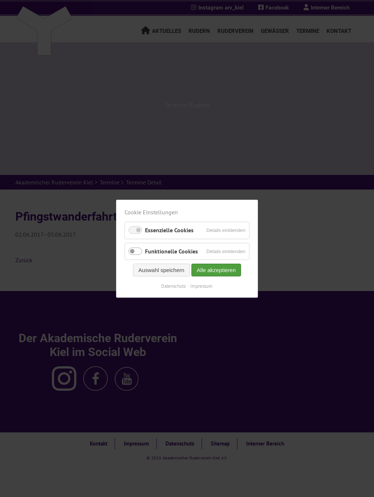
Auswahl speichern (161, 270)
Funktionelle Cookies (171, 251)
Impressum (202, 286)
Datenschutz (173, 286)
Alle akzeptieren (216, 270)
